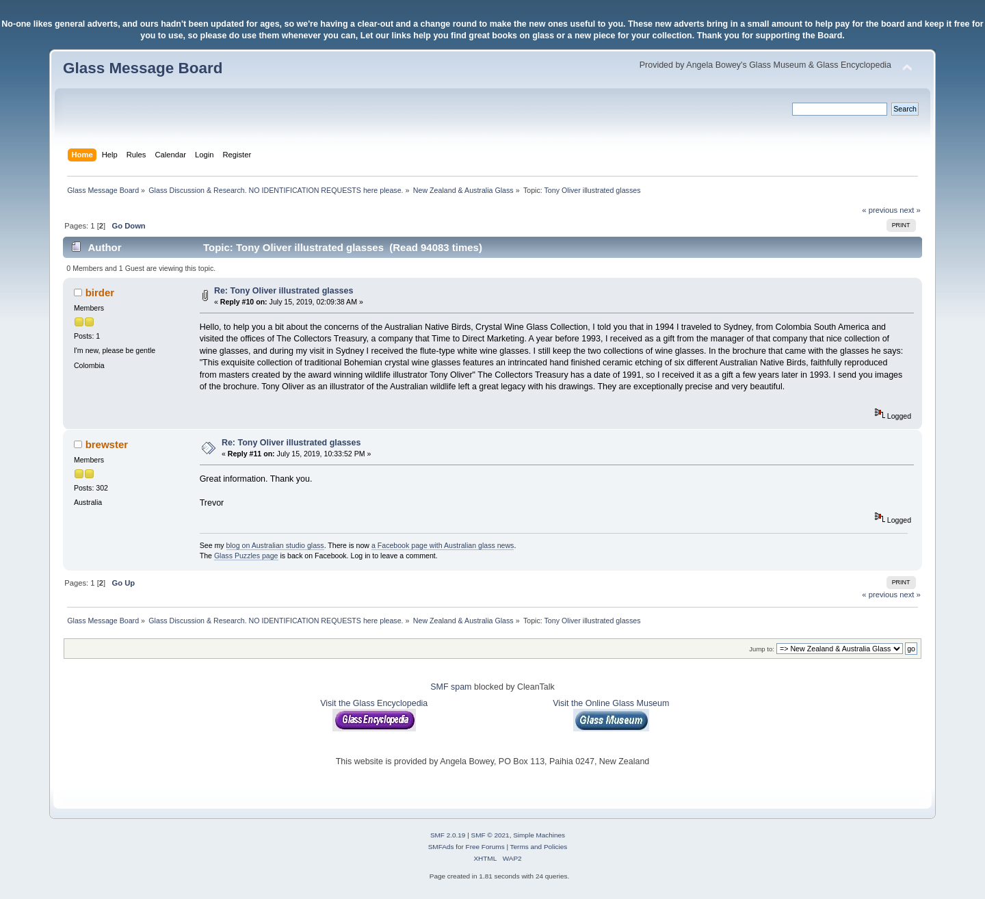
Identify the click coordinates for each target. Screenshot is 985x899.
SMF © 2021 (490, 835)
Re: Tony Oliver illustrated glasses (284, 291)
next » (910, 210)
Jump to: (761, 649)
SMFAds (441, 846)
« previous (879, 210)
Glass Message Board (142, 68)
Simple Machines (539, 835)
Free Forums (485, 846)
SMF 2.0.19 (448, 835)
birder (100, 292)
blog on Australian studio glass (275, 545)
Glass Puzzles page (246, 555)
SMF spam (450, 687)
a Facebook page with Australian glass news (442, 545)
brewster (107, 444)
